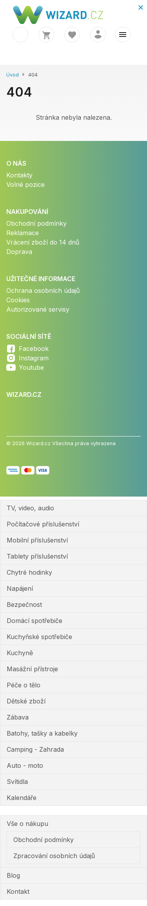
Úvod (12, 75)
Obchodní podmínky (36, 223)
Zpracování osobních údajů (54, 856)
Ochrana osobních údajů (43, 290)
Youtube (31, 367)
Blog (13, 875)
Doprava (19, 252)
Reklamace (22, 233)
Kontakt (18, 891)
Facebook (34, 349)
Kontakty (19, 175)
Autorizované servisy (37, 309)
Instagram (34, 358)
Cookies (18, 300)
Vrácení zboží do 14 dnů (42, 242)
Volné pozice (25, 184)
